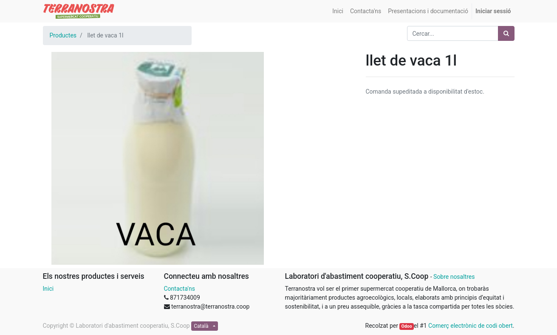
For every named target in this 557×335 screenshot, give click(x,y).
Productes (63, 35)
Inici (48, 288)
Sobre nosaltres (454, 276)
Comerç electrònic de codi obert (470, 325)
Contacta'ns (179, 288)
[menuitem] (338, 11)
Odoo (406, 326)
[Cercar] (506, 33)
